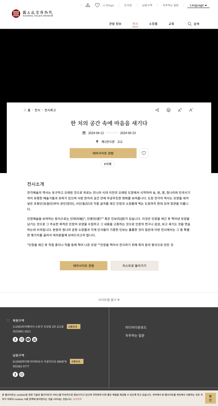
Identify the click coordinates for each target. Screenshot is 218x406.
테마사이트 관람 (103, 153)
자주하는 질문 (135, 335)
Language (197, 5)
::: (81, 5)
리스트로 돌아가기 (134, 265)
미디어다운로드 (136, 327)
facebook (15, 339)
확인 (210, 398)
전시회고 (50, 110)
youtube (28, 339)
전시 (37, 110)
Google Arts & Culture (34, 339)
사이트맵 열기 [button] (107, 299)
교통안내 (72, 326)
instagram (21, 339)
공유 (157, 110)
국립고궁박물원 (32, 13)
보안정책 (77, 399)
